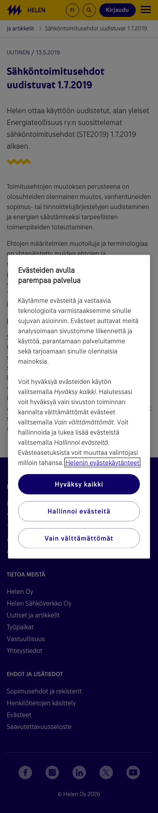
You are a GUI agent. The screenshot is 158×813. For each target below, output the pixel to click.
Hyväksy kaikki (79, 484)
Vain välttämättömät (79, 538)
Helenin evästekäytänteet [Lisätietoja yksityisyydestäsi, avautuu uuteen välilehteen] (102, 462)
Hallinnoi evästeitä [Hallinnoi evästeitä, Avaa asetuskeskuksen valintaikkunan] (79, 511)
